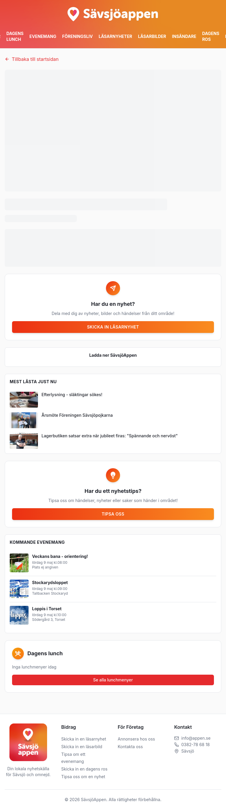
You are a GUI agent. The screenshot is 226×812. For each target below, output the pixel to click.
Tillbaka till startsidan (32, 59)
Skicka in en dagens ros (84, 768)
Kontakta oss (130, 746)
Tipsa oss (113, 513)
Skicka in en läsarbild (81, 746)
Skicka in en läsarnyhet (83, 738)
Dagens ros (210, 36)
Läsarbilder (152, 36)
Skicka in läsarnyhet (113, 326)
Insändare (184, 36)
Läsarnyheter (115, 36)
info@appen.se (195, 738)
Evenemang (42, 36)
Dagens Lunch (15, 36)
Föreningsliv (77, 36)
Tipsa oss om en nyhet (83, 776)
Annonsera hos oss (136, 738)
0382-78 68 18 (195, 744)
